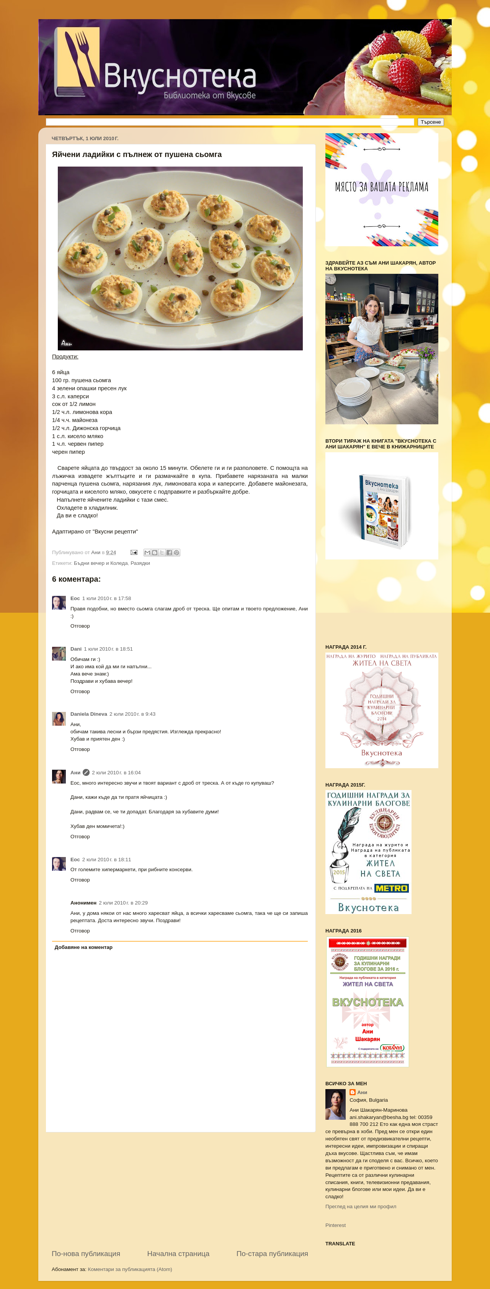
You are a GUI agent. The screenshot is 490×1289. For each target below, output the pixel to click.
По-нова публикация (86, 1254)
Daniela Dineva (88, 714)
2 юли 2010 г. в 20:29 (123, 903)
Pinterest (335, 1225)
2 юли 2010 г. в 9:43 (132, 714)
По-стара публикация (272, 1254)
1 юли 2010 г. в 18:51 (108, 649)
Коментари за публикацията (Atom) (130, 1269)
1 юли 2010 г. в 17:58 (106, 598)
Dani (76, 649)
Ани (75, 772)
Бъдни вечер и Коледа (101, 563)
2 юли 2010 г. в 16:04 (116, 772)
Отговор (80, 626)
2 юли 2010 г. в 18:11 (106, 859)
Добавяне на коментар (84, 947)
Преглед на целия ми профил (360, 1206)
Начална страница (178, 1254)
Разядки (140, 563)
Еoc (75, 598)
